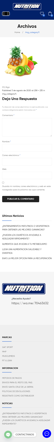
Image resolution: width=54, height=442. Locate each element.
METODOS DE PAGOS (12, 378)
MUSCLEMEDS (8, 356)
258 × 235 (38, 91)
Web (4, 169)
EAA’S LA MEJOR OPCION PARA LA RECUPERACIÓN (27, 258)
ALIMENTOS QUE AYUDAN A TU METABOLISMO (24, 244)
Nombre (6, 142)
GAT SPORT (7, 347)
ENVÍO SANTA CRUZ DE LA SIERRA (17, 387)
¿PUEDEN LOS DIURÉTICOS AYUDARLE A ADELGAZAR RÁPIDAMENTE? (21, 237)
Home (17, 32)
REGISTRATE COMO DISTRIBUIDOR (18, 396)
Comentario (8, 115)
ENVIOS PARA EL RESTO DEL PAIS (17, 383)
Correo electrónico (11, 155)
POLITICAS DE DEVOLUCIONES (16, 391)
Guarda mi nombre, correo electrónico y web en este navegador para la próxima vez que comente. (26, 188)
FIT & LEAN (7, 361)
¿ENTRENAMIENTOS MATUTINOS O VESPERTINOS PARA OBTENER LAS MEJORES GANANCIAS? (25, 228)
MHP (4, 352)
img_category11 (9, 94)
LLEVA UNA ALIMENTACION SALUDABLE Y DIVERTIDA (21, 251)
